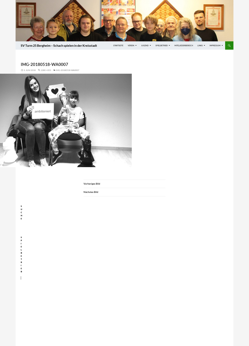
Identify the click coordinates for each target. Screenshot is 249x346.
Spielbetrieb (161, 45)
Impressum (215, 45)
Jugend (145, 45)
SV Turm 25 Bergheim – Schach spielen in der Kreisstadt (59, 45)
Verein (131, 45)
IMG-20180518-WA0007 (67, 70)
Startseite (118, 45)
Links (200, 45)
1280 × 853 (46, 70)
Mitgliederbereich (183, 45)
